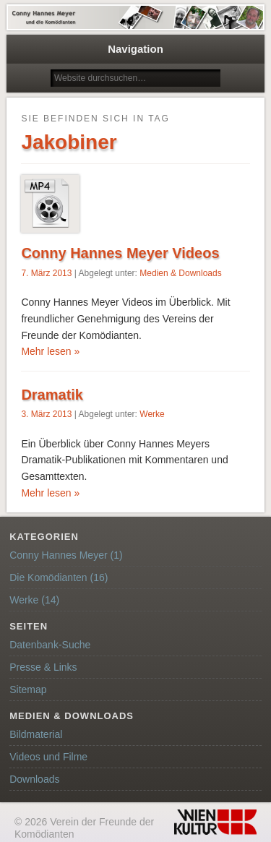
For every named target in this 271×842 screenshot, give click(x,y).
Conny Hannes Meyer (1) (65, 555)
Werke (151, 414)
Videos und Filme (48, 756)
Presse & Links (43, 667)
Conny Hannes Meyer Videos (120, 253)
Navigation (135, 49)
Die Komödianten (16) (58, 577)
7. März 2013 (46, 273)
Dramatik (52, 395)
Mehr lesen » (50, 351)
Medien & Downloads (180, 273)
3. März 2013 (46, 414)
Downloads (34, 779)
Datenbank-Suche (49, 644)
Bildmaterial (35, 734)
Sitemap (27, 689)
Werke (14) (34, 600)
